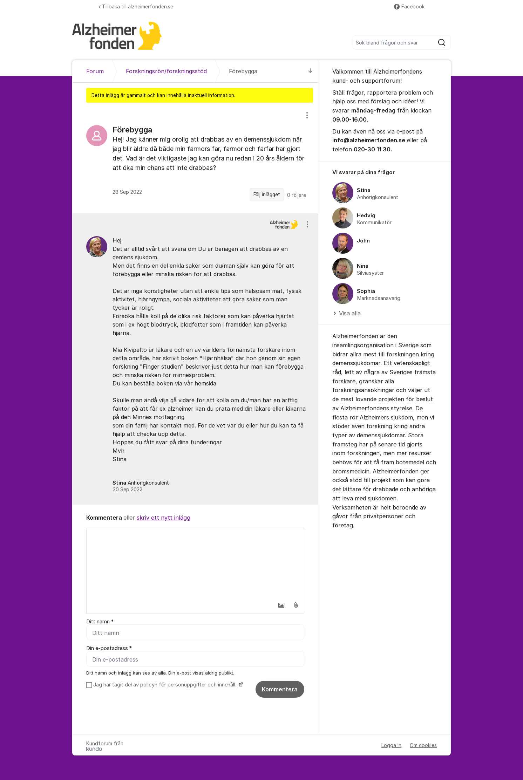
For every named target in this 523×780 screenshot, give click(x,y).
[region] (195, 158)
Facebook (409, 6)
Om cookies (423, 745)
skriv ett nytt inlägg (163, 517)
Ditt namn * (100, 621)
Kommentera (280, 689)
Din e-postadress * (109, 648)
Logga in (391, 745)
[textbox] (195, 563)
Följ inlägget (266, 194)
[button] (281, 605)
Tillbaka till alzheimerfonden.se (136, 6)
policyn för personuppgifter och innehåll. (189, 685)
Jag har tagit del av (167, 685)
